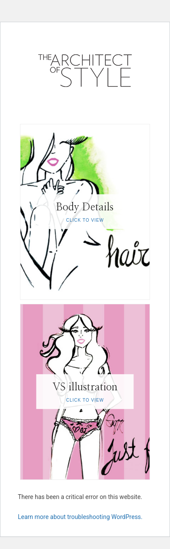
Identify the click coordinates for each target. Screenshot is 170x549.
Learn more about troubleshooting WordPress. (80, 516)
